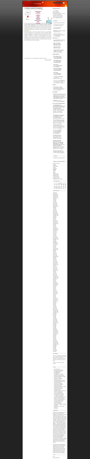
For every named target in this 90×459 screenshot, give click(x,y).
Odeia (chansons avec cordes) (59, 406)
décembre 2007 (55, 330)
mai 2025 (54, 199)
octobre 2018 (55, 244)
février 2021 (55, 232)
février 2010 (55, 308)
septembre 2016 (55, 256)
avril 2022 (54, 226)
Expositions (55, 168)
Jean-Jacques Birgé (37, 3)
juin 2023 (54, 218)
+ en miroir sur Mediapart (57, 14)
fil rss (54, 456)
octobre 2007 (55, 332)
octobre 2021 (55, 230)
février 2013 (55, 282)
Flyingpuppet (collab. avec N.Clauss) (60, 386)
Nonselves (55, 100)
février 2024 (55, 211)
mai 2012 (54, 288)
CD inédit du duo (58, 150)
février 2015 (55, 266)
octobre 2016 (55, 255)
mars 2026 (54, 192)
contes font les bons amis (57, 144)
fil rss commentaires (56, 457)
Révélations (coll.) (56, 175)
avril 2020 (54, 234)
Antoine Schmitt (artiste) (58, 387)
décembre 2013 (55, 276)
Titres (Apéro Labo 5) (57, 60)
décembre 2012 (55, 283)
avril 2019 (54, 241)
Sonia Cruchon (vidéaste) (58, 383)
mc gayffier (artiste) (57, 389)
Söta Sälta (56, 407)
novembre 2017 (55, 248)
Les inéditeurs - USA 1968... (58, 374)
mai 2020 (54, 233)
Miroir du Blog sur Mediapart (58, 370)
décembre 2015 (55, 262)
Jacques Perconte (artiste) (58, 388)
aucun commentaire (48, 59)
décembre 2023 (55, 213)
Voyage (54, 172)
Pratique (54, 169)
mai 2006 (54, 348)
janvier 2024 (55, 212)
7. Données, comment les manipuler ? (33, 8)
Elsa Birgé (56, 405)
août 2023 (54, 216)
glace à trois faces (56, 146)
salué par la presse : (57, 108)
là (45, 58)
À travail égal (61, 142)
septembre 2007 (55, 333)
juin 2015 (54, 265)
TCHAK (54, 51)
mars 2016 (54, 259)
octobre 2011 (55, 293)
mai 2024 (54, 208)
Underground (62, 80)
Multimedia (55, 165)
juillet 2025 (55, 198)
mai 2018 (54, 247)
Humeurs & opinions (56, 163)
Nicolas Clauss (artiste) (58, 385)
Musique (54, 164)
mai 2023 (54, 219)
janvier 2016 (55, 261)
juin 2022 (54, 224)
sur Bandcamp (59, 138)
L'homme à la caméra (57, 145)
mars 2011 (54, 297)
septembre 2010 (55, 300)
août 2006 (54, 345)
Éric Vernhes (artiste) (57, 382)
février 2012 (55, 290)
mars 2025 (54, 201)
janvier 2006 (55, 350)
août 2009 (54, 313)
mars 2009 (54, 318)
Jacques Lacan (32, 25)
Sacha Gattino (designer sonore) (59, 381)
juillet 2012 (55, 286)
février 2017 (55, 253)
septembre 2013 (55, 278)
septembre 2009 (55, 312)
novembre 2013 (55, 277)
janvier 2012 (55, 291)
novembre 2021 (55, 229)
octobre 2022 (55, 222)
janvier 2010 (55, 309)
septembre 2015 (55, 264)
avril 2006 (54, 349)
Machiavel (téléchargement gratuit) (59, 376)
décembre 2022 (55, 221)
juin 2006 (54, 347)
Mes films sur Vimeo (57, 379)
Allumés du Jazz (55, 173)
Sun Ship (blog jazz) (57, 402)
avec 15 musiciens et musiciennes (59, 106)
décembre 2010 (55, 298)
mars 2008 (54, 328)
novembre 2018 (55, 243)
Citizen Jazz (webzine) (58, 403)
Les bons (61, 143)
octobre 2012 (55, 285)
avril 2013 (54, 281)
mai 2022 (54, 225)
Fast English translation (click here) (58, 22)
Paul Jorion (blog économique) (59, 393)
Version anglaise (56, 82)
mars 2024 (54, 210)
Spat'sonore (56, 408)
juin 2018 (54, 246)
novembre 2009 (55, 311)
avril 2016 (54, 258)
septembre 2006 (55, 344)
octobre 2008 (55, 321)
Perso (54, 171)
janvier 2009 (55, 320)
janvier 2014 (55, 275)
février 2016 (55, 260)
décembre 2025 (55, 194)
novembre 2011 (55, 292)
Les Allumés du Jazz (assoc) (58, 394)
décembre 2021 (55, 228)
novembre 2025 (55, 195)
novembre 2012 (55, 284)
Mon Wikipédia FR (57, 372)
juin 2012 (54, 287)
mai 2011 (54, 295)
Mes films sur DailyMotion (58, 378)
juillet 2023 (55, 217)
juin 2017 (54, 251)
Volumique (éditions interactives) (59, 380)
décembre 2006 (55, 342)
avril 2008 (54, 327)
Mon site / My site (57, 369)
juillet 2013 (55, 279)
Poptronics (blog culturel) (58, 391)
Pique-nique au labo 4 (57, 44)
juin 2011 (54, 294)
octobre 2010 (55, 299)
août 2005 (54, 351)
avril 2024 (54, 209)
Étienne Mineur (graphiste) (58, 384)
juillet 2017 (55, 250)
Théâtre (54, 167)
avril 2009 (54, 317)
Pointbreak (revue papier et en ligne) (60, 404)
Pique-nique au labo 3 (58, 124)
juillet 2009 (55, 314)
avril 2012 (54, 289)
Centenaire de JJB (56, 177)
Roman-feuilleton (56, 174)
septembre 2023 (55, 215)
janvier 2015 (55, 267)
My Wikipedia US (57, 373)
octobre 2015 (55, 263)
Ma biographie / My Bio (58, 371)
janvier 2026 (55, 193)
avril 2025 (54, 200)
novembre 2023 (55, 214)
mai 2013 (54, 280)
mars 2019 (55, 242)
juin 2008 (54, 325)
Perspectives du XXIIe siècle (59, 115)
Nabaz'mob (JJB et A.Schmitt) (59, 375)
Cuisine (54, 170)
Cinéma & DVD (55, 166)
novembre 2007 (55, 331)
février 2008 (55, 329)
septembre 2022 (55, 223)
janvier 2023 (55, 220)
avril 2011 (54, 296)
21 (59, 187)
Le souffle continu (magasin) (58, 395)
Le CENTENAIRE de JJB (57, 105)
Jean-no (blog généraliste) (58, 392)
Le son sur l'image (56, 176)
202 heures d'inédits (62, 30)
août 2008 (54, 323)
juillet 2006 (55, 346)
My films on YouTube (57, 377)
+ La (61, 145)
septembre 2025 (55, 197)
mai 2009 (54, 316)
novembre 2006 (55, 343)
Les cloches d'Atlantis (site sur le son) (60, 396)
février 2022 (55, 227)
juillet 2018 (55, 245)
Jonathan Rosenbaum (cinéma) (59, 390)
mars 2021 (54, 231)
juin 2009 (54, 315)
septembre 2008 (55, 322)
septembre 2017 (55, 249)
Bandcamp (60, 123)
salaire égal (55, 143)
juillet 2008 (55, 324)
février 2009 (55, 319)
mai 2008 (54, 326)
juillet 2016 (55, 257)
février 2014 (55, 274)
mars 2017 (54, 252)
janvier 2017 (55, 254)
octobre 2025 (55, 196)
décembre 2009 (55, 310)
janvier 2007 (55, 341)
